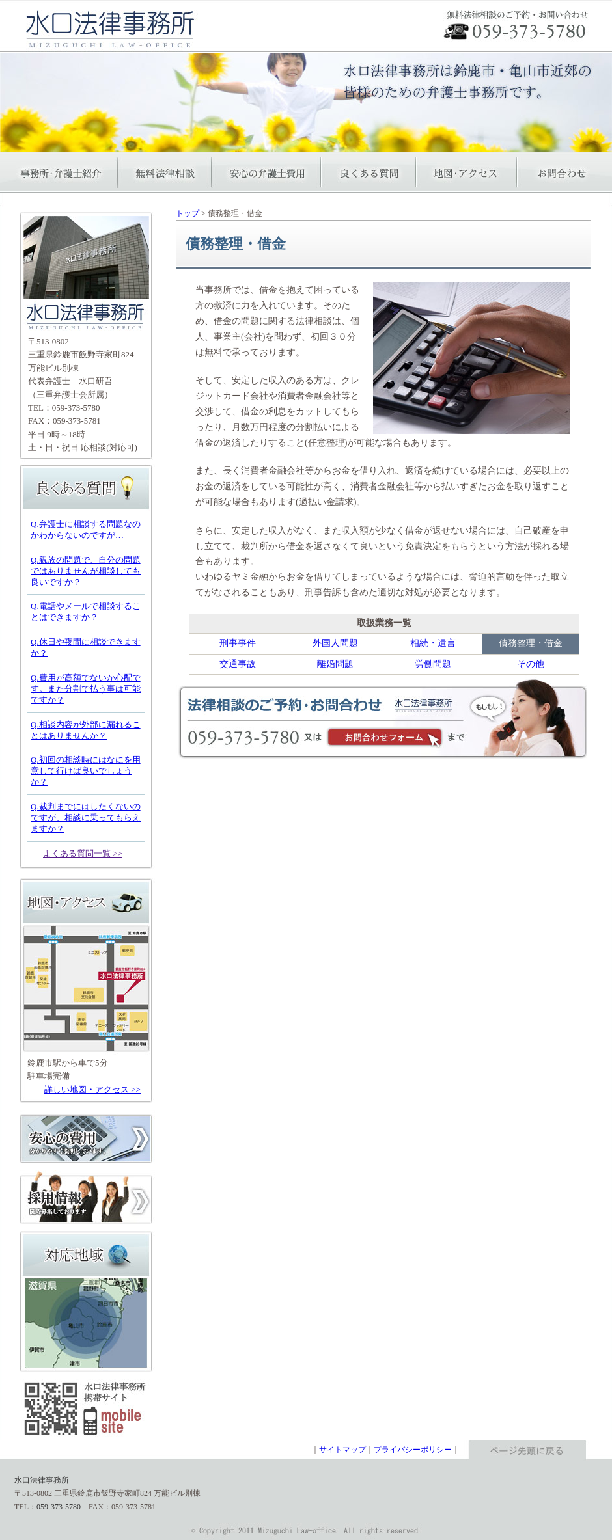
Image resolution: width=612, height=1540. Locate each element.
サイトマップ (342, 1449)
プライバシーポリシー (413, 1449)
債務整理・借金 (531, 643)
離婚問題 (335, 664)
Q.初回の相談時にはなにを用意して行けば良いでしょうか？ (86, 771)
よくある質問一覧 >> (82, 853)
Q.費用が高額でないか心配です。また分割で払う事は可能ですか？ (86, 689)
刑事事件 (237, 643)
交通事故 (237, 664)
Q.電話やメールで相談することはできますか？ (86, 611)
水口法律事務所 (41, 1480)
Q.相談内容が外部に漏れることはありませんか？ (86, 730)
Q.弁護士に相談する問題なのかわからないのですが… (86, 529)
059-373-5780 (76, 407)
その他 (530, 664)
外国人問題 (335, 643)
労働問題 (433, 664)
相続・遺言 (433, 643)
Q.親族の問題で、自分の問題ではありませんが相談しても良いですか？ (86, 571)
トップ (187, 213)
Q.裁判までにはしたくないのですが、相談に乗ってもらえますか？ (86, 817)
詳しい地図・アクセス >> (92, 1089)
